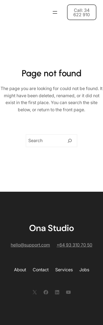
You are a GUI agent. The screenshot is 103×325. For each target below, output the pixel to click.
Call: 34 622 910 (81, 12)
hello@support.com (30, 245)
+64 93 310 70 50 (74, 245)
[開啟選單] (55, 12)
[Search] (70, 141)
